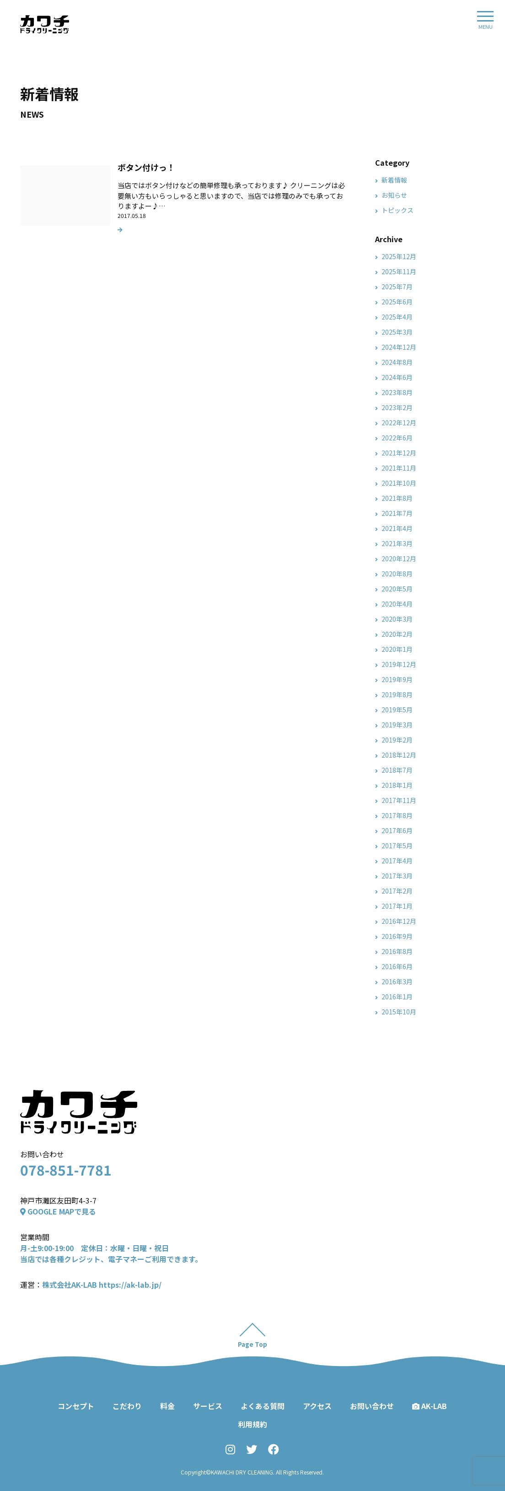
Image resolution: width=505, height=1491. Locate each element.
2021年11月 (398, 467)
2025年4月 (397, 316)
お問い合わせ (372, 1405)
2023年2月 (397, 407)
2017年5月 (397, 845)
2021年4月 (397, 528)
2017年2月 (397, 890)
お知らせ (394, 195)
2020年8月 (397, 573)
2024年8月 (397, 362)
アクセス (317, 1405)
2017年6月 (397, 830)
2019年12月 (398, 664)
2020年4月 (397, 603)
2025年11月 (398, 271)
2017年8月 (397, 815)
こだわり (127, 1405)
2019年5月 (397, 709)
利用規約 (252, 1424)
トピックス (397, 210)
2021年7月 (397, 513)
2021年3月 (397, 543)
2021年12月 (398, 452)
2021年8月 (397, 498)
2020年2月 (397, 634)
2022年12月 (398, 422)
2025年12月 (398, 256)
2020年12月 (398, 558)
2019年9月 (397, 679)
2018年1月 (397, 785)
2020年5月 (397, 588)
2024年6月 (397, 377)
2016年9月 (397, 936)
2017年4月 (397, 860)
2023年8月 (397, 392)
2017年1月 (397, 906)
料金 (167, 1405)
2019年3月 (397, 724)
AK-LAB (429, 1405)
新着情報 (394, 179)
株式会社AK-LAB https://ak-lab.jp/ (101, 1284)
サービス (207, 1405)
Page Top (253, 1344)
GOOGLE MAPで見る (58, 1211)
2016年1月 (397, 996)
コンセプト (76, 1405)
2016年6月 (397, 966)
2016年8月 (397, 951)
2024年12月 (398, 347)
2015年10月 (398, 1011)
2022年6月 (397, 437)
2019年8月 (397, 694)
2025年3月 (397, 331)
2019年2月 (397, 739)
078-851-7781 (66, 1170)
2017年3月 (397, 875)
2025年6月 (397, 301)
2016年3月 (397, 981)
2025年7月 (397, 286)
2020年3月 (397, 619)
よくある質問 (263, 1405)
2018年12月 (398, 754)
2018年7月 (397, 770)
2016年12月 (398, 921)
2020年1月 (397, 649)
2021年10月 (398, 483)
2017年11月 (398, 800)
